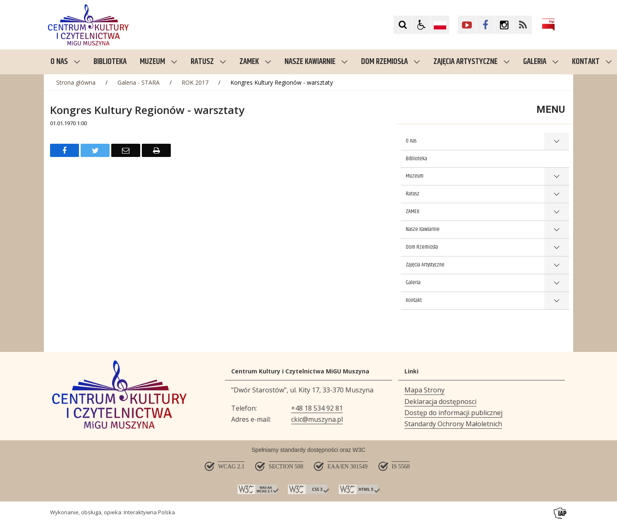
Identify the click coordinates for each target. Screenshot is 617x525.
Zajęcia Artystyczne (471, 61)
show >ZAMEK (556, 212)
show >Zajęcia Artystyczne (556, 265)
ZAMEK (255, 61)
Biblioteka (416, 158)
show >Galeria (556, 283)
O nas (65, 61)
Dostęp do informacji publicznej (453, 412)
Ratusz (208, 61)
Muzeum (158, 61)
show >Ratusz (556, 194)
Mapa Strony (424, 389)
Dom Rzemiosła (390, 61)
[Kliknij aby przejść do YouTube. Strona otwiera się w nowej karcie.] (467, 25)
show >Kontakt (556, 301)
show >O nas (556, 141)
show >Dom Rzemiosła (556, 248)
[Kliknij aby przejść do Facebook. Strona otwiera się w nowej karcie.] (485, 25)
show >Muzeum (556, 176)
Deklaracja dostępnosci (440, 401)
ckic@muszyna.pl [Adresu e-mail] (317, 419)
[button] (421, 25)
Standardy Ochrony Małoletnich (453, 423)
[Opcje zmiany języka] (440, 25)
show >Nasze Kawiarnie (556, 230)
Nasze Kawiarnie (316, 61)
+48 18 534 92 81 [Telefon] (317, 408)
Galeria (541, 61)
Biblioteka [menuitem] (110, 61)
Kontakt (414, 300)
